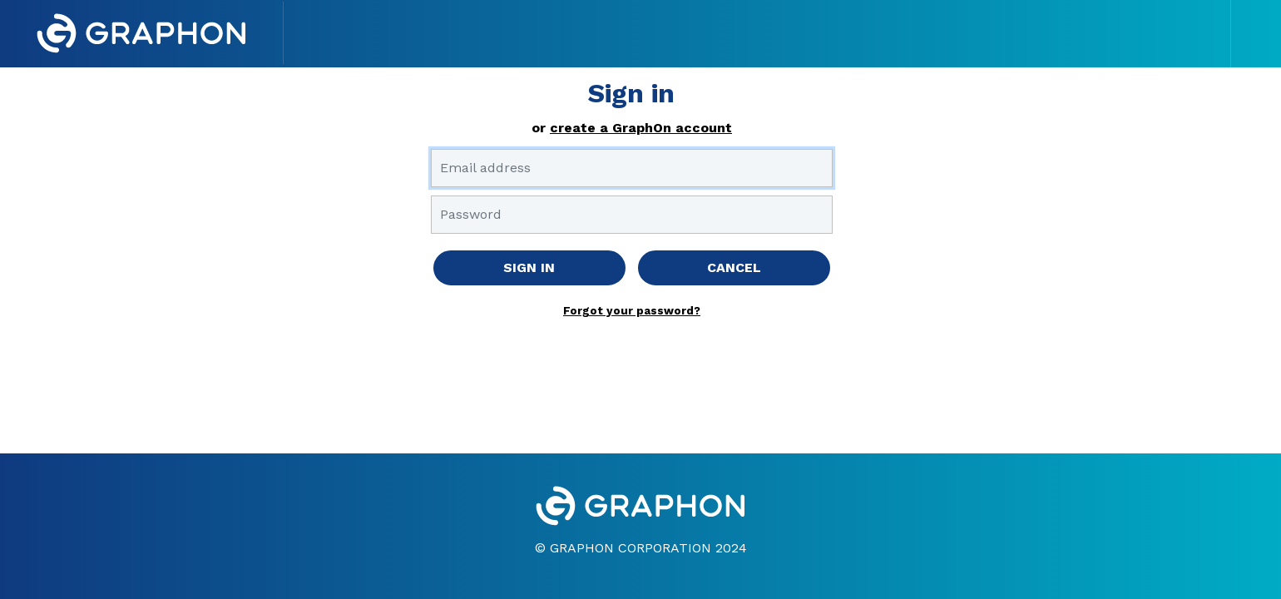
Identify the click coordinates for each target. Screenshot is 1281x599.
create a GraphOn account (641, 128)
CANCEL (734, 267)
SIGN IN (529, 267)
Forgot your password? (631, 310)
